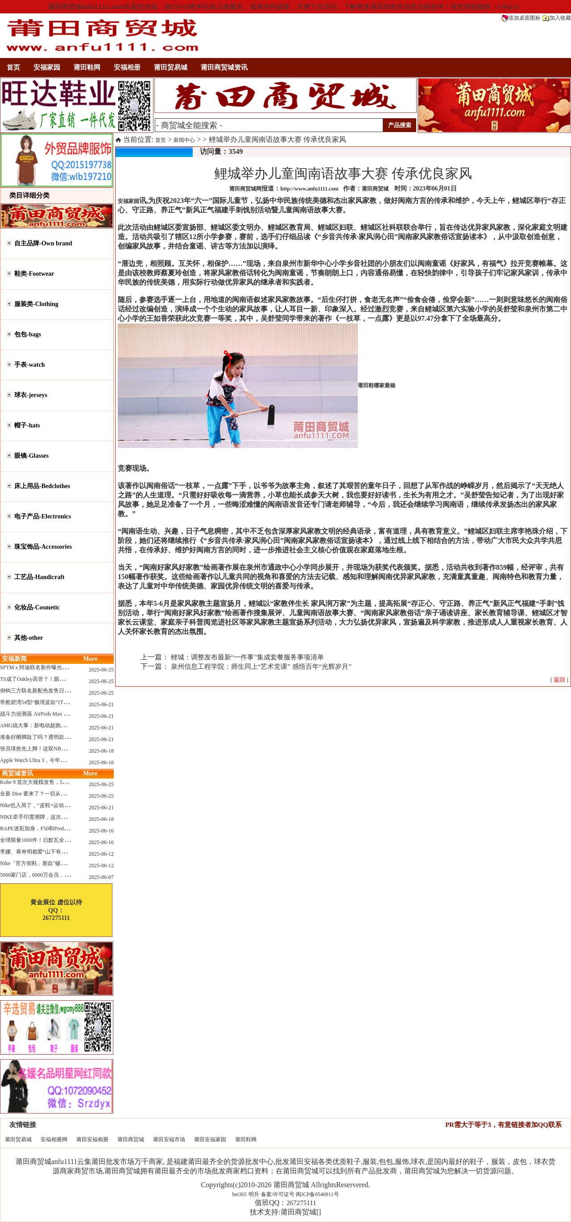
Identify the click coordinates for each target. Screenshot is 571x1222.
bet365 (239, 1194)
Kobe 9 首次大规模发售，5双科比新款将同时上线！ (60, 782)
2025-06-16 (101, 831)
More (90, 658)
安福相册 (127, 67)
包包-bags (27, 334)
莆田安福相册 (92, 1139)
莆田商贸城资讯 (224, 67)
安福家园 (46, 67)
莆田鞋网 (87, 67)
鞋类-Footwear (34, 273)
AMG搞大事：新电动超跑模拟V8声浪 (44, 725)
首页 (13, 67)
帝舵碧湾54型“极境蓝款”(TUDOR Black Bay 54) (55, 702)
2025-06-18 (101, 751)
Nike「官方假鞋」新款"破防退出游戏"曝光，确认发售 (63, 863)
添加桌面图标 (521, 18)
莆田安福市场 (169, 1139)
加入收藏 (556, 18)
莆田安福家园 (210, 1139)
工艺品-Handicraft (39, 577)
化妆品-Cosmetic (37, 607)
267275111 (301, 1202)
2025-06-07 (101, 877)
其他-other (28, 637)
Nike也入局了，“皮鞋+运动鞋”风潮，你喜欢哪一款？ (62, 805)
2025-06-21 (101, 704)
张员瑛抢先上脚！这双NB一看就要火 (44, 749)
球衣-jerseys (30, 395)
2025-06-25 (101, 670)
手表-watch (29, 364)
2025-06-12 (101, 854)
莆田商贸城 (130, 1139)
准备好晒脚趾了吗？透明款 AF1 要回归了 (49, 737)
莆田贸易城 (170, 67)
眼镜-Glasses (31, 455)
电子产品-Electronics (42, 516)
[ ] (559, 680)
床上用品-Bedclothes (42, 486)
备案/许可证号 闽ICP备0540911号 (300, 1194)
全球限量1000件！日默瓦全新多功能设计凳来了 (56, 840)
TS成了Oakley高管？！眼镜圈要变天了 (45, 679)
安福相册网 (54, 1139)
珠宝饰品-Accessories (43, 546)
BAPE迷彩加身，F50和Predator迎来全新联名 (52, 828)
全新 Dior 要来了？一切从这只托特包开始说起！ (57, 794)
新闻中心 (184, 140)
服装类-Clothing (36, 304)
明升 (253, 1194)
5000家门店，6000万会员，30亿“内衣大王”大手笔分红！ (66, 875)
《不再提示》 (507, 7)
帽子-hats (27, 425)
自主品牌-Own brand (43, 243)
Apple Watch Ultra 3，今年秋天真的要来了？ (51, 760)
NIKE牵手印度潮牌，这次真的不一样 (44, 817)
